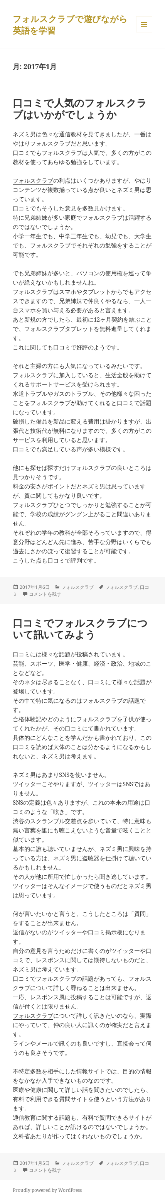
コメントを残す (45, 594)
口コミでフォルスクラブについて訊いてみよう (80, 628)
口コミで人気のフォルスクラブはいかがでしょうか (80, 108)
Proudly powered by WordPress (47, 1190)
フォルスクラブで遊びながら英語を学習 (70, 24)
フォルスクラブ (33, 180)
